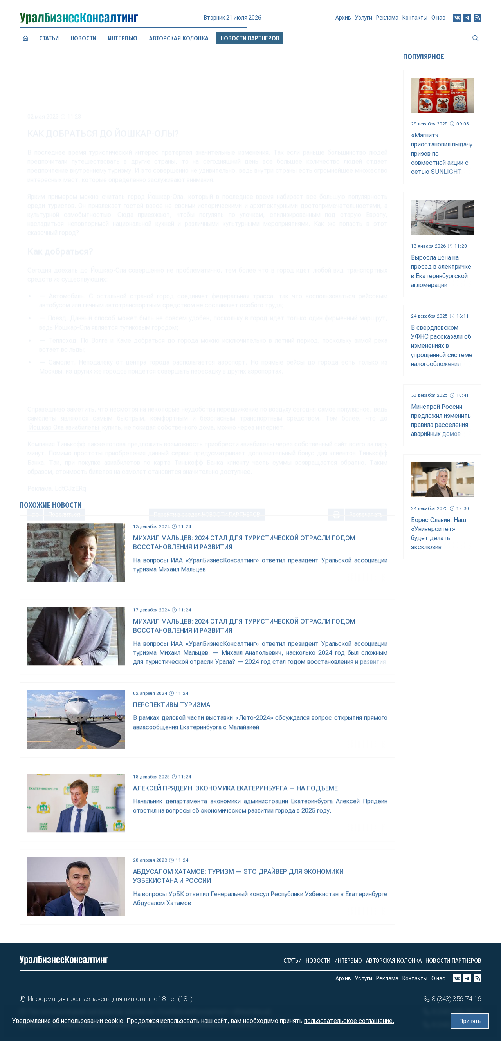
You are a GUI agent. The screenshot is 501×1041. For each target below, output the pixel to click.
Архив (343, 21)
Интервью (348, 960)
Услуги (363, 21)
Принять (470, 1021)
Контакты (414, 19)
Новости (83, 38)
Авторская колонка (394, 960)
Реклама (387, 20)
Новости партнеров (453, 960)
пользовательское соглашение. (349, 1021)
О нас (438, 18)
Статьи (49, 38)
